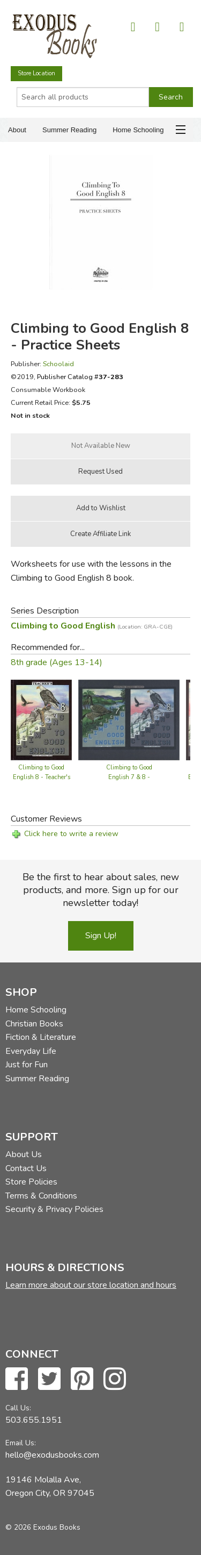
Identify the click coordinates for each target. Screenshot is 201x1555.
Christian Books (34, 1024)
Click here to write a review (71, 834)
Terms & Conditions (41, 1196)
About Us (23, 1154)
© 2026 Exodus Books (42, 1527)
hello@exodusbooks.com (52, 1455)
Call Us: (18, 1408)
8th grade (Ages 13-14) (56, 662)
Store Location (36, 73)
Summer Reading (69, 130)
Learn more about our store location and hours (90, 1285)
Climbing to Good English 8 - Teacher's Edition (41, 777)
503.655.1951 (33, 1420)
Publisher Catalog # (80, 376)
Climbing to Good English (92, 626)
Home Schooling (138, 130)
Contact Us (26, 1168)
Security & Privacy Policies (54, 1209)
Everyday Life (30, 1051)
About (17, 130)
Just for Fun (26, 1065)
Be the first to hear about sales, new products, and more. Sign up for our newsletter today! (101, 890)
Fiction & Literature (40, 1037)
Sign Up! (100, 935)
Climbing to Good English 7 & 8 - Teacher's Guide (129, 777)
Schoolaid (58, 363)
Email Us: (20, 1443)
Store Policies (31, 1182)
